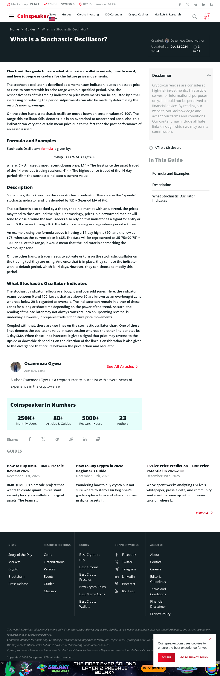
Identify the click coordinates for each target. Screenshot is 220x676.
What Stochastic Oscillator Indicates (173, 198)
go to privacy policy (194, 658)
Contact (155, 562)
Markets (14, 562)
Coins (48, 554)
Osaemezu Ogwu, (182, 40)
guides (15, 451)
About (154, 554)
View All (202, 512)
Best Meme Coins (92, 594)
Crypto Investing (83, 17)
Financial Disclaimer (158, 604)
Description (161, 185)
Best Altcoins (88, 567)
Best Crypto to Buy (89, 557)
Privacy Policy (160, 614)
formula (47, 148)
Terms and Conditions (158, 591)
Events (48, 576)
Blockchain (16, 576)
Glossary (50, 591)
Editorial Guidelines (158, 579)
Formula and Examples (171, 173)
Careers (155, 569)
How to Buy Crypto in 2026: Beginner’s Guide (99, 468)
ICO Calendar (109, 17)
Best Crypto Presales (87, 577)
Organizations (54, 562)
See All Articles (123, 366)
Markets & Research (163, 17)
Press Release (18, 584)
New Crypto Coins (92, 587)
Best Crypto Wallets (87, 604)
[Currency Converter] (208, 16)
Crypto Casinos (134, 17)
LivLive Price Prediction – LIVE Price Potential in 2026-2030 (178, 468)
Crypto (13, 569)
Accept (166, 658)
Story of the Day (20, 554)
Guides (62, 17)
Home (14, 29)
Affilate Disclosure (165, 148)
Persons (50, 569)
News (48, 17)
